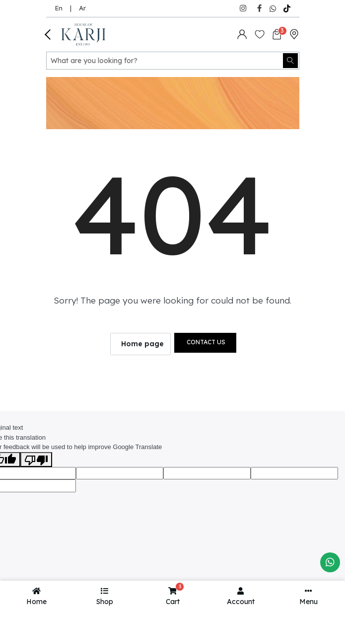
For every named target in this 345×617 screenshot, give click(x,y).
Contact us (206, 342)
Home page (142, 343)
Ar (82, 8)
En (59, 8)
